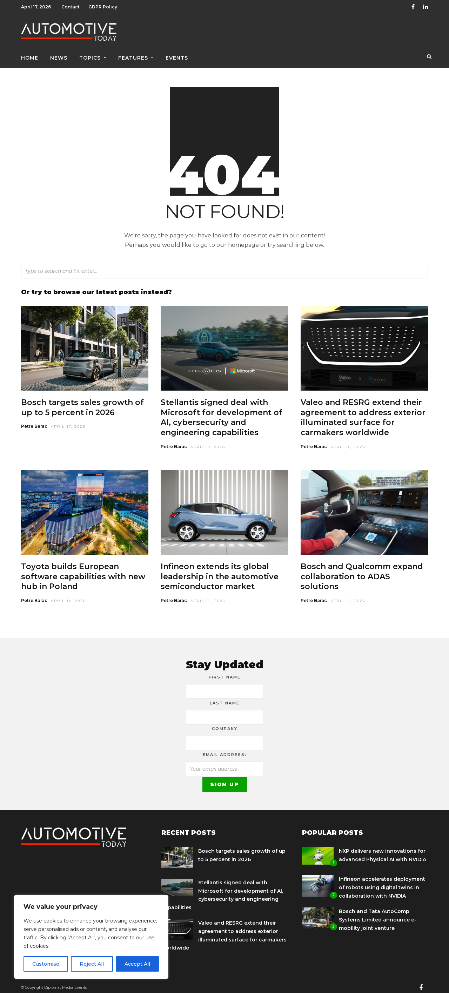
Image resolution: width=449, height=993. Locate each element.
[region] (91, 937)
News (58, 55)
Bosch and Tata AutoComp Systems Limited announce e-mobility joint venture (377, 914)
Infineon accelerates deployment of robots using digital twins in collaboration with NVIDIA (382, 882)
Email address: (225, 749)
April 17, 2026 (68, 421)
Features (133, 55)
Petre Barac (34, 421)
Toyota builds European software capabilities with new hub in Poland (83, 571)
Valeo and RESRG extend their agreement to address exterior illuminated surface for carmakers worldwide (363, 412)
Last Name (225, 698)
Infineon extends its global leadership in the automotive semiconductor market (220, 571)
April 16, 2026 (348, 442)
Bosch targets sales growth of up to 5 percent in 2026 (82, 402)
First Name (225, 672)
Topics (90, 55)
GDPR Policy (102, 6)
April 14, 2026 (68, 596)
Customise (45, 964)
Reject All (92, 964)
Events (177, 55)
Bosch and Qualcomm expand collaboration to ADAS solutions (362, 571)
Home (29, 55)
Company (224, 723)
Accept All (137, 964)
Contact (70, 6)
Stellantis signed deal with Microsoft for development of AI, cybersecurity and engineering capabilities (221, 412)
